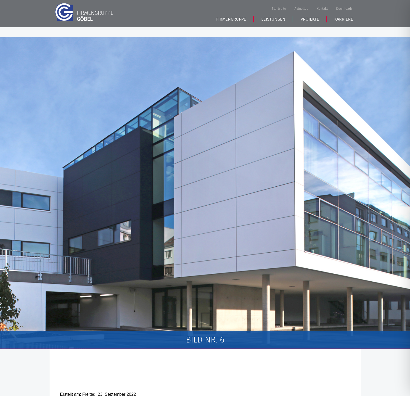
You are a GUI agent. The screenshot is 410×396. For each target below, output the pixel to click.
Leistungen (273, 29)
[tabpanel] (205, 193)
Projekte (310, 29)
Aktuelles (301, 9)
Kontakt (322, 9)
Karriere (343, 29)
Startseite (279, 9)
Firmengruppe (231, 29)
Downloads (344, 9)
